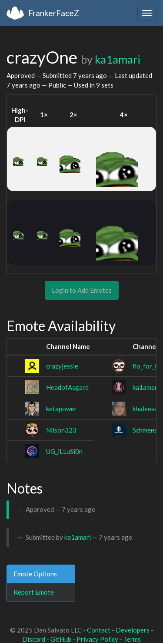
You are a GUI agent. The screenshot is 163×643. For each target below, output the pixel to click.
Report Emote (33, 592)
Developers (133, 630)
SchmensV (147, 430)
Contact (98, 630)
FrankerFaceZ (53, 13)
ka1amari (117, 59)
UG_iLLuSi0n (64, 451)
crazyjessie (62, 366)
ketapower (61, 409)
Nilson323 (61, 430)
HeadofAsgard (67, 387)
